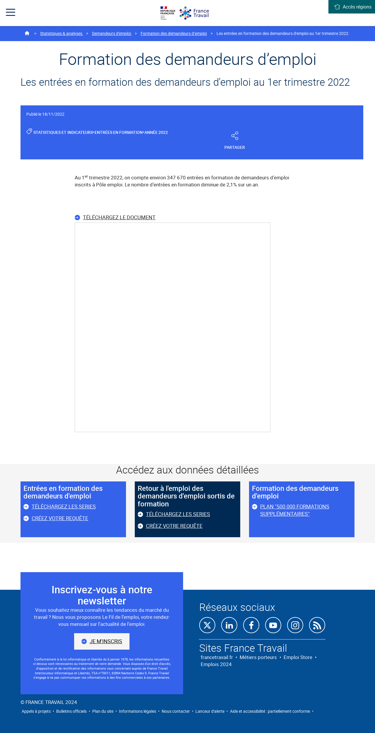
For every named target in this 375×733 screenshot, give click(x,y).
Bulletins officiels (71, 711)
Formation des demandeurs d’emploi (174, 33)
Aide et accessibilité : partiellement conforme (270, 711)
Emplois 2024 (216, 664)
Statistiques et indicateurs (63, 132)
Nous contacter (176, 711)
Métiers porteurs (258, 657)
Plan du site (102, 711)
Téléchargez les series (64, 506)
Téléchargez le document (119, 217)
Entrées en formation (119, 132)
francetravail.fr (217, 657)
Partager (235, 141)
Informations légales (137, 711)
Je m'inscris (106, 641)
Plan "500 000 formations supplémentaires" (294, 510)
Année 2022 (156, 132)
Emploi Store (298, 657)
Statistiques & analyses (61, 33)
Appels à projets (36, 711)
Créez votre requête (60, 518)
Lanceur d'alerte (209, 711)
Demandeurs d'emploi (112, 33)
